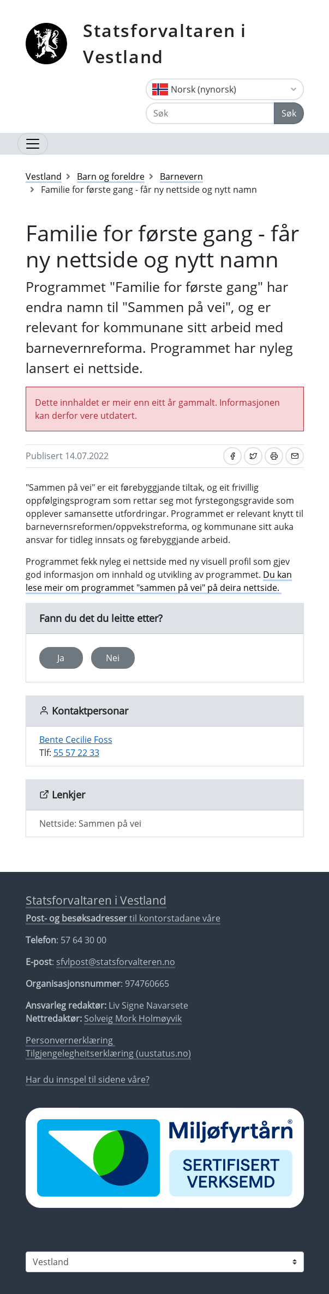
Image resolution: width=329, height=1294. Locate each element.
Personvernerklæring (70, 1040)
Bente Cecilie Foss (75, 740)
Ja (60, 658)
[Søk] (210, 113)
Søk (289, 113)
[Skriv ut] (274, 456)
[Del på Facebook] (232, 456)
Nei (112, 658)
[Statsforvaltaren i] (165, 1262)
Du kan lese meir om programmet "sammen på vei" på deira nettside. (159, 581)
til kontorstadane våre (123, 918)
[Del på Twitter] (253, 456)
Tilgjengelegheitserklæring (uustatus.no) (108, 1053)
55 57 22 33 (76, 753)
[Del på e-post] (294, 456)
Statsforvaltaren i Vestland (165, 43)
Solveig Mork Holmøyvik (133, 1018)
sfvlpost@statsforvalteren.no (115, 962)
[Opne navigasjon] (32, 144)
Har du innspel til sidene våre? (87, 1079)
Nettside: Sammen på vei (90, 823)
